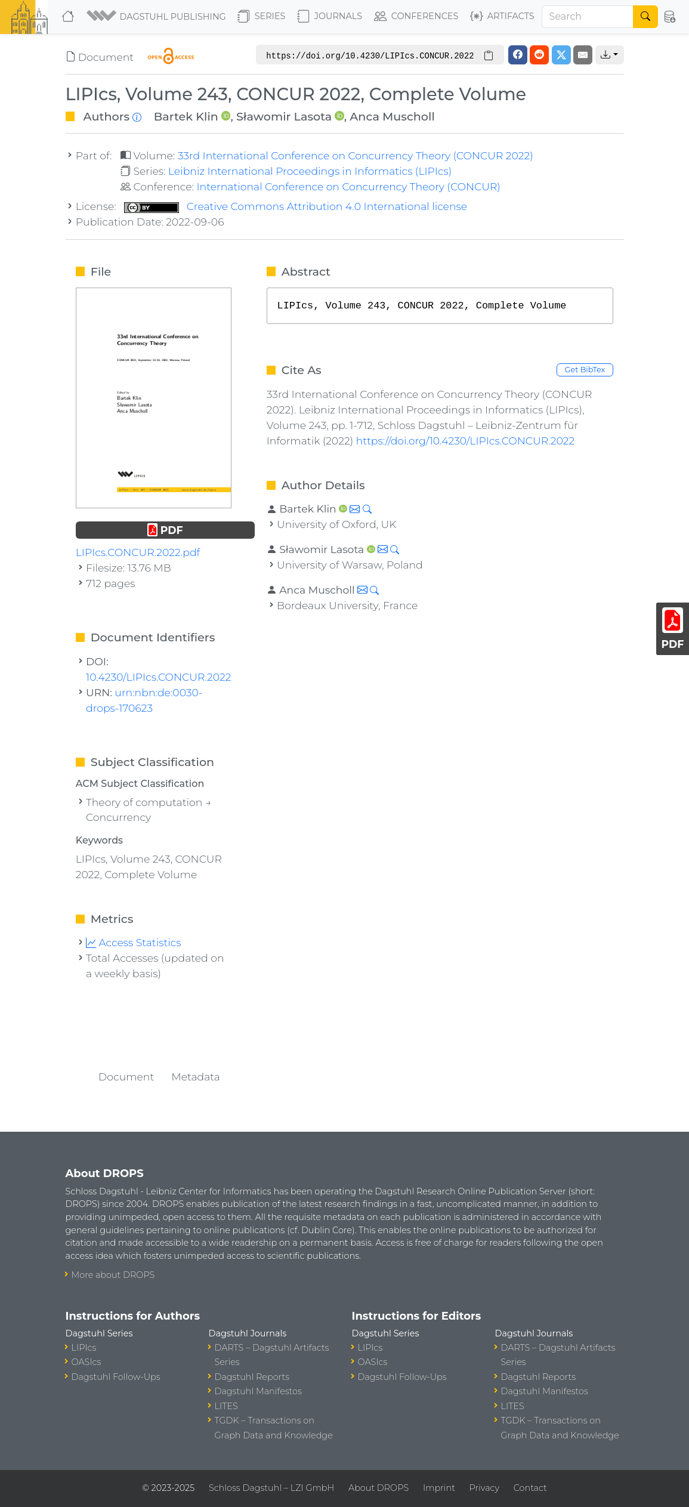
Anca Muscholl (392, 116)
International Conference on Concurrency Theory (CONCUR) (348, 186)
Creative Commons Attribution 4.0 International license (295, 206)
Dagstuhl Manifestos (258, 1391)
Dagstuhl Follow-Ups (116, 1377)
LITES (226, 1406)
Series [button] (261, 16)
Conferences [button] (416, 16)
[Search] (588, 16)
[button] (157, 16)
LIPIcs (84, 1347)
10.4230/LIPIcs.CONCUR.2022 (158, 677)
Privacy (484, 1488)
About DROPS (378, 1488)
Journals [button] (329, 16)
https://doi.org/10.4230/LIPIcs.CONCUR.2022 (465, 440)
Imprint (439, 1488)
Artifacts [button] (502, 16)
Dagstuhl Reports (252, 1377)
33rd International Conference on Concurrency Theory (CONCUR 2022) (355, 155)
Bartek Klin (186, 116)
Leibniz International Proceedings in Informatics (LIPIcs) (310, 171)
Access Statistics (133, 942)
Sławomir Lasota (284, 116)
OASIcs (86, 1362)
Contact (530, 1488)
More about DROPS (113, 1275)
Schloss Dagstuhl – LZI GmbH (271, 1488)
